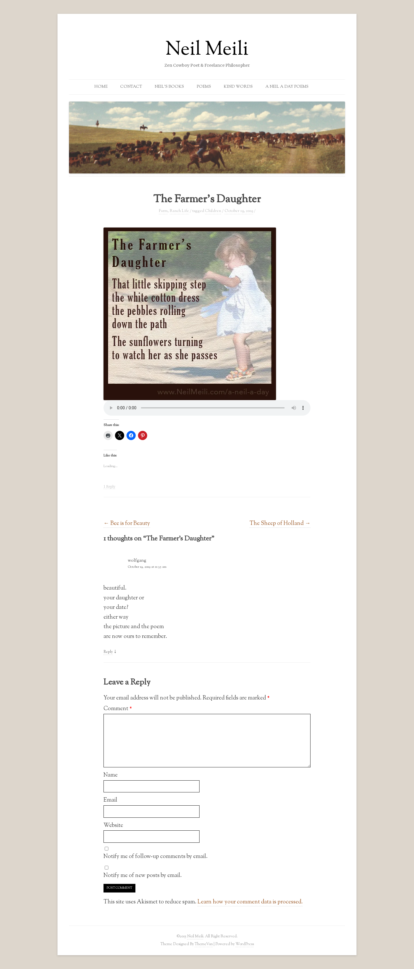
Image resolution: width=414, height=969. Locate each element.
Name (110, 775)
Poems (204, 87)
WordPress (244, 944)
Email (110, 800)
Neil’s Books (169, 87)
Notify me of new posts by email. (142, 875)
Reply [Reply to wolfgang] (108, 652)
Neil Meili (207, 50)
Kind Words (238, 87)
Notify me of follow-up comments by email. (155, 857)
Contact (131, 87)
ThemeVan (204, 944)
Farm (163, 211)
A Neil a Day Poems (286, 87)
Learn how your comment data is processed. (250, 902)
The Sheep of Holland (280, 523)
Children (213, 211)
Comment (117, 709)
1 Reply (109, 487)
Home (101, 87)
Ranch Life (179, 211)
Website (113, 825)
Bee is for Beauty (126, 523)
